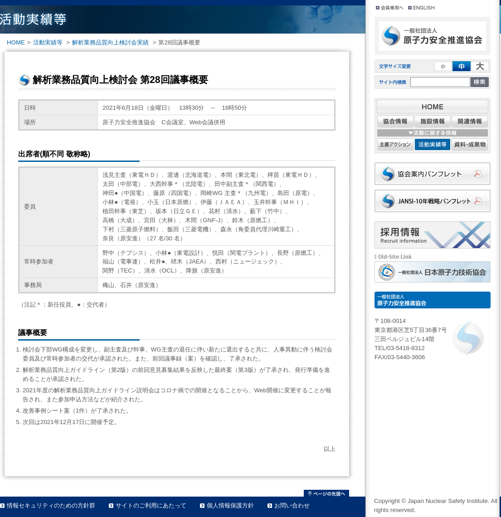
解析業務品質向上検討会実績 (110, 42)
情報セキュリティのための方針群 (51, 505)
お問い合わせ (292, 505)
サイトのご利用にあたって (151, 505)
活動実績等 (48, 42)
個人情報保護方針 (230, 505)
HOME (16, 42)
